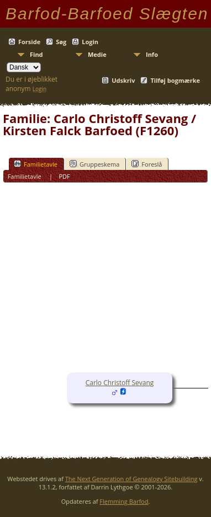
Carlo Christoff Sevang (120, 382)
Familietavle (35, 163)
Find (36, 54)
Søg (61, 42)
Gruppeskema (94, 163)
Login (90, 42)
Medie (97, 54)
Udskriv (123, 80)
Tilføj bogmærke (175, 80)
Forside (29, 42)
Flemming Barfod (123, 501)
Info (152, 54)
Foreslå (146, 163)
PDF (64, 176)
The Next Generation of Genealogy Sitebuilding (131, 479)
